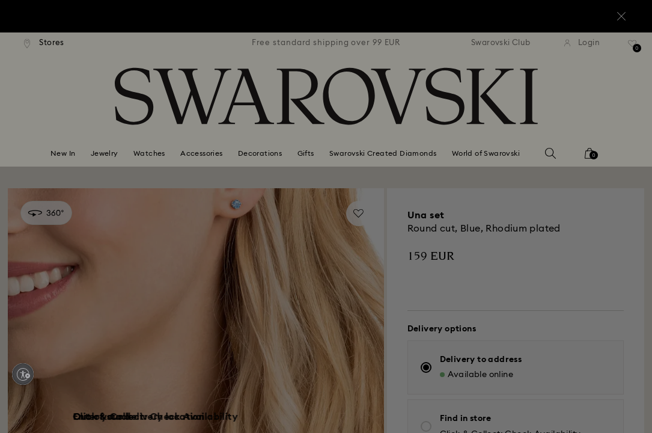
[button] (524, 145)
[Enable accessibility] (23, 374)
